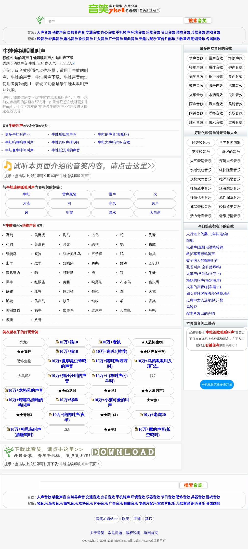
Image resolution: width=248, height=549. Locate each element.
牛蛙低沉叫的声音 (65, 150)
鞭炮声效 (196, 67)
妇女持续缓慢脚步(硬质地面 (208, 294)
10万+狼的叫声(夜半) (67, 417)
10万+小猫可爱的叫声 (110, 402)
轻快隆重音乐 (230, 170)
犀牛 (9, 282)
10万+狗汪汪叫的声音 (67, 378)
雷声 (112, 194)
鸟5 (67, 430)
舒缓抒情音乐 (230, 216)
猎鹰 (152, 244)
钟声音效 (235, 67)
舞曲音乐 (131, 39)
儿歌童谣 (183, 39)
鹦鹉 (95, 263)
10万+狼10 (67, 342)
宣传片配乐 (166, 39)
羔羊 (38, 263)
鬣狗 (38, 254)
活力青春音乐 (201, 216)
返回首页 (151, 533)
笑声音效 (235, 76)
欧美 (125, 519)
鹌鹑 (95, 291)
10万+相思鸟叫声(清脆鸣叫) (24, 432)
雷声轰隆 (69, 194)
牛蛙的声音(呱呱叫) (113, 134)
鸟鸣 (152, 310)
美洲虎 (39, 235)
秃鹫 (152, 235)
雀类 (152, 301)
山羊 (9, 263)
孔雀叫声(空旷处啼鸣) (203, 267)
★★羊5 (110, 430)
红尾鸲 (97, 310)
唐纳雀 (68, 291)
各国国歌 (213, 39)
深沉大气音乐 (230, 161)
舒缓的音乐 (231, 152)
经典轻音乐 (201, 142)
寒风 (112, 203)
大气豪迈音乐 (201, 161)
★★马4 (110, 391)
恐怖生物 (24, 361)
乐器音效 (153, 32)
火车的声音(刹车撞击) (203, 287)
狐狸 (38, 291)
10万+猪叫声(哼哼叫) (109, 363)
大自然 (155, 213)
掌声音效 (196, 58)
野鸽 (9, 235)
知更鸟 (68, 310)
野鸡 (123, 263)
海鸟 (66, 235)
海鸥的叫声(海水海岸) (203, 280)
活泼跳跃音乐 (230, 188)
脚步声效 (216, 86)
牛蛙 (26, 194)
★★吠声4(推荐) (152, 352)
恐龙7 (24, 342)
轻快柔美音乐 (230, 207)
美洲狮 (39, 244)
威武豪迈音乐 (201, 207)
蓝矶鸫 (154, 263)
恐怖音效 (183, 32)
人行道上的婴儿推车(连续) (207, 234)
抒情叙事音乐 (201, 188)
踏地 (189, 241)
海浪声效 (235, 58)
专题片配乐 (147, 39)
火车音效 (196, 95)
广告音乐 (116, 39)
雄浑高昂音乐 (230, 179)
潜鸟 (95, 235)
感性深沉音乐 (230, 197)
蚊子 (66, 301)
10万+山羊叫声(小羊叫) (109, 378)
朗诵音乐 (198, 39)
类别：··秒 (39, 63)
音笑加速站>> (107, 519)
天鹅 (152, 291)
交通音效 (93, 32)
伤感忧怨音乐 (201, 170)
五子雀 (97, 254)
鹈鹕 (9, 301)
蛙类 (152, 254)
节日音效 (168, 32)
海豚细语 (13, 273)
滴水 (112, 213)
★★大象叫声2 (152, 391)
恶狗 (95, 244)
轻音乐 (42, 39)
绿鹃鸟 (11, 254)
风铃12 (191, 307)
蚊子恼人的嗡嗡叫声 (202, 260)
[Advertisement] (135, 81)
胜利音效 (196, 122)
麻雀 (9, 291)
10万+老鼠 (110, 342)
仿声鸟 (39, 301)
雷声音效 (216, 58)
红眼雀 (39, 282)
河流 (26, 203)
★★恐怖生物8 (152, 342)
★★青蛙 (24, 352)
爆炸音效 (216, 67)
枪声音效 (216, 76)
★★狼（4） (110, 415)
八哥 (38, 320)
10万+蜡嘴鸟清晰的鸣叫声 (24, 402)
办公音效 (108, 32)
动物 (95, 301)
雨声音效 (196, 104)
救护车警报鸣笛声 (200, 254)
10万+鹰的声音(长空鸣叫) (153, 432)
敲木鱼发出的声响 (200, 313)
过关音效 (235, 122)
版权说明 (133, 533)
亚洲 (137, 519)
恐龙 (66, 244)
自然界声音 (76, 32)
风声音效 (216, 104)
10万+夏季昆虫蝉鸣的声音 (67, 363)
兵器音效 (198, 32)
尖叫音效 (235, 95)
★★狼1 (153, 400)
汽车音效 (235, 86)
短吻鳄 (68, 263)
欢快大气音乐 (201, 179)
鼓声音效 (196, 86)
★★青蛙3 (24, 415)
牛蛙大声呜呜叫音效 (114, 142)
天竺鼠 (125, 310)
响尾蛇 (97, 282)
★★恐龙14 (67, 391)
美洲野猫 (13, 310)
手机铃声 (123, 32)
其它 (148, 519)
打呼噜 (68, 273)
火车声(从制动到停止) (203, 274)
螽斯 (9, 320)
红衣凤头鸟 (72, 254)
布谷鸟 (125, 282)
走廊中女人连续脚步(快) (205, 300)
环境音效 (138, 32)
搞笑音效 (196, 76)
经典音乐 (55, 39)
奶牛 (38, 310)
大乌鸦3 (24, 376)
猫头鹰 (154, 282)
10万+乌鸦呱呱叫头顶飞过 (153, 363)
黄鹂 (66, 282)
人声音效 (44, 32)
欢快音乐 (86, 39)
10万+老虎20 (153, 414)
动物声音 (59, 32)
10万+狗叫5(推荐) (110, 351)
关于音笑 (97, 533)
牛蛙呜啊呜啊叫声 (19, 142)
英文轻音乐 (201, 152)
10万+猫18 (67, 351)
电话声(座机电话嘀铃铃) (205, 247)
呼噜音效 (216, 113)
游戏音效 (213, 32)
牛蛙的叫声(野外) (65, 142)
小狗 (9, 244)
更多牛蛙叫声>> (18, 134)
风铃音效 (235, 104)
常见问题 (115, 533)
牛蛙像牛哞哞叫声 (19, 150)
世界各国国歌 (230, 142)
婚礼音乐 (70, 39)
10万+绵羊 (67, 400)
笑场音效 (235, 113)
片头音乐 (101, 39)
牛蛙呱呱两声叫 (63, 134)
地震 (69, 213)
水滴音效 (216, 95)
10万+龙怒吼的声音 (24, 390)
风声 (155, 203)
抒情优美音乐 (201, 197)
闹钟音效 (196, 113)
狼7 (152, 376)
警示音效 (216, 122)
